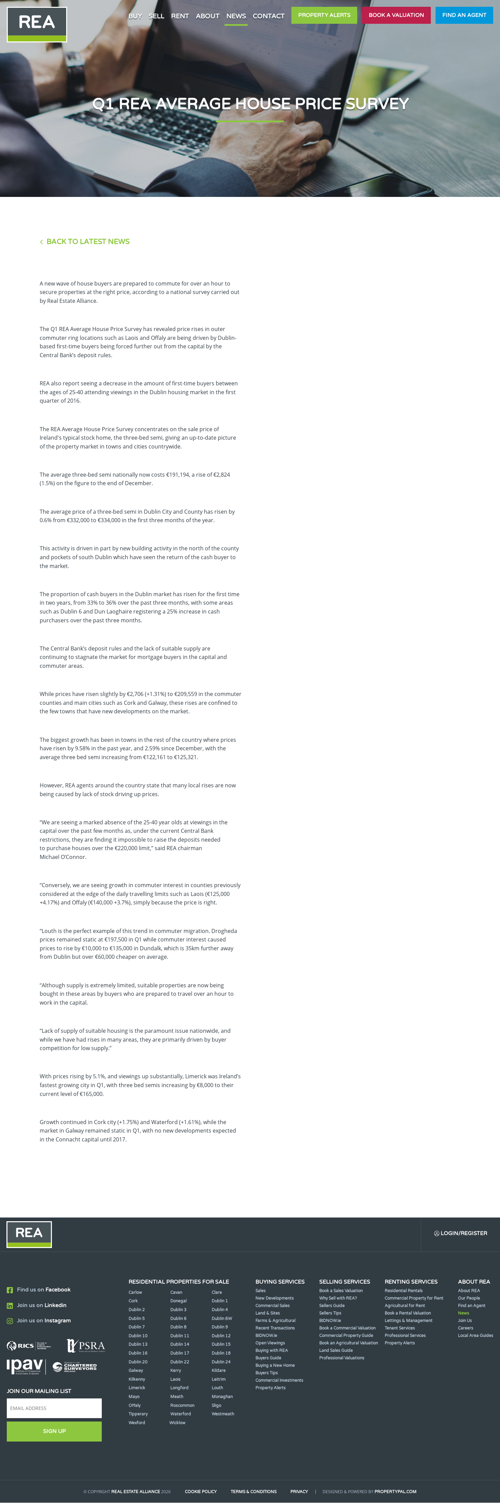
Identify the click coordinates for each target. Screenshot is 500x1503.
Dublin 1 (220, 1301)
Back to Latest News (88, 242)
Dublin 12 (221, 1336)
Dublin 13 (138, 1345)
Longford (179, 1388)
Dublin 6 (178, 1319)
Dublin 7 (137, 1327)
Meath (176, 1397)
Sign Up (54, 1431)
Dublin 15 (221, 1345)
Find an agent (464, 15)
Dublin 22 (179, 1362)
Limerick (137, 1388)
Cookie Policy (200, 1492)
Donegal (178, 1301)
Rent (180, 16)
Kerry (175, 1371)
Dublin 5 (137, 1319)
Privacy (300, 1492)
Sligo (216, 1406)
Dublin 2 (137, 1310)
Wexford (137, 1423)
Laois (175, 1379)
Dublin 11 (179, 1336)
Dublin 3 (178, 1310)
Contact (269, 16)
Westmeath (223, 1414)
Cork (133, 1301)
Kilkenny (137, 1379)
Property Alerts (324, 15)
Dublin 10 (138, 1336)
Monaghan (222, 1397)
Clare (217, 1292)
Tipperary (138, 1414)
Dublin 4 (220, 1310)
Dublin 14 (179, 1345)
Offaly (134, 1406)
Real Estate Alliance (134, 1492)
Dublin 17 (179, 1353)
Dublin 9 (220, 1327)
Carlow (135, 1292)
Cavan (176, 1292)
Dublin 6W (222, 1319)
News (236, 16)
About (207, 16)
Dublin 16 (138, 1353)
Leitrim (219, 1379)
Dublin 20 (138, 1362)
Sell (156, 16)
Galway (136, 1371)
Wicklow (177, 1423)
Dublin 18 (221, 1353)
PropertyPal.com (397, 1492)
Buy (135, 16)
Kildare (219, 1371)
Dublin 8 (178, 1327)
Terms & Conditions (254, 1492)
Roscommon (182, 1406)
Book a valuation (396, 15)
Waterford (180, 1414)
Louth (217, 1388)
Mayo (134, 1397)
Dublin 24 (221, 1362)
